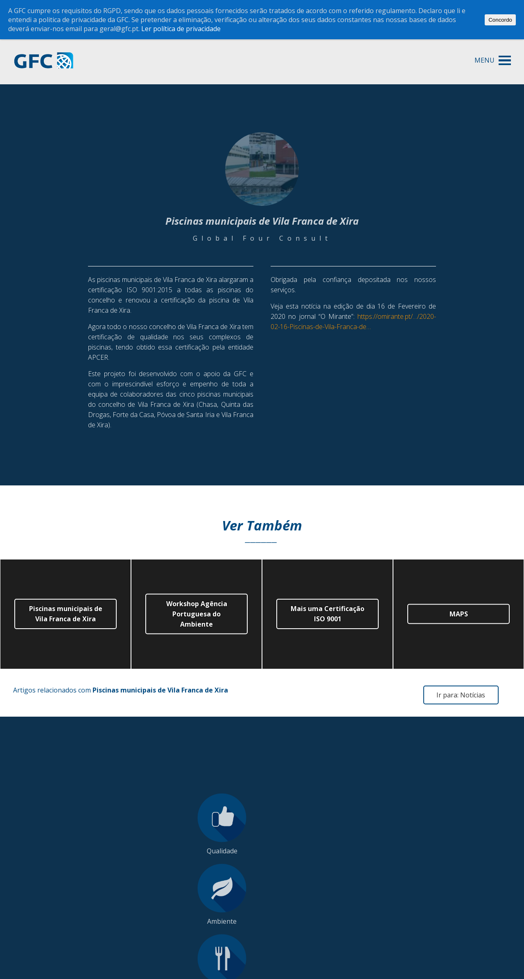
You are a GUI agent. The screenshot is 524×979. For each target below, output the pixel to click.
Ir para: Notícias (460, 694)
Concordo (500, 20)
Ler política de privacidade (181, 28)
